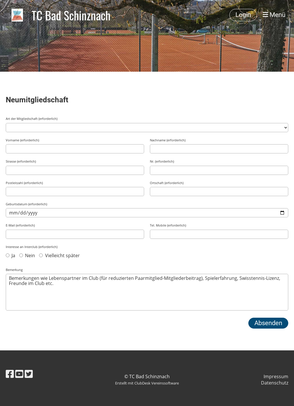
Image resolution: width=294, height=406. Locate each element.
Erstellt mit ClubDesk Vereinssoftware (147, 383)
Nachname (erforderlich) (167, 140)
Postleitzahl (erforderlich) (24, 183)
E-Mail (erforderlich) (20, 225)
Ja (10, 255)
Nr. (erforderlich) (162, 161)
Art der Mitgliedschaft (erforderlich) (31, 118)
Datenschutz (274, 383)
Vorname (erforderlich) (22, 140)
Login (243, 14)
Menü (274, 14)
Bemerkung (14, 270)
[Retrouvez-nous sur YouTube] (19, 374)
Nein (27, 255)
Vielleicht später (59, 255)
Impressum (276, 376)
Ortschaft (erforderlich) (166, 183)
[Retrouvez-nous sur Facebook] (10, 374)
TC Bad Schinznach (71, 15)
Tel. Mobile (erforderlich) (168, 225)
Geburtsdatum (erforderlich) (26, 204)
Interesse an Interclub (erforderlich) (31, 247)
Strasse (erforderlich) (21, 161)
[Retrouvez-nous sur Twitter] (29, 374)
